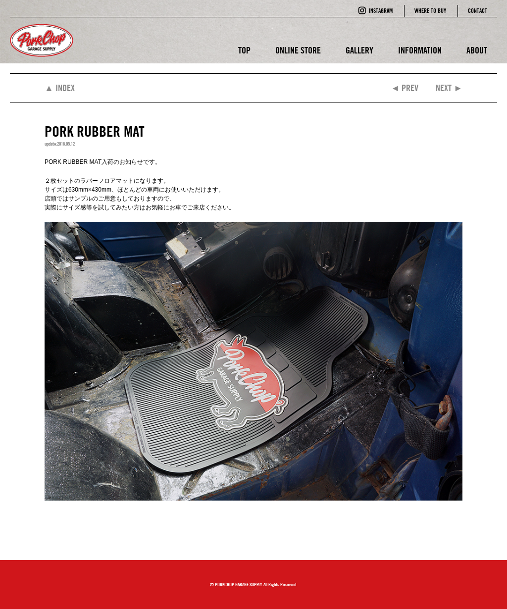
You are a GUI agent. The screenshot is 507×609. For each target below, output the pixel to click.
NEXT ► (449, 88)
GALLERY (359, 50)
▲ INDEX (60, 88)
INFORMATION (420, 50)
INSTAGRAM (381, 10)
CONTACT (477, 10)
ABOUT (476, 50)
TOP (244, 50)
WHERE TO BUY (430, 10)
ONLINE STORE (298, 50)
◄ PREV (404, 88)
